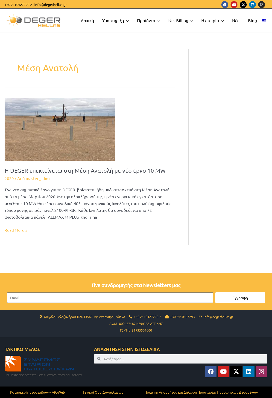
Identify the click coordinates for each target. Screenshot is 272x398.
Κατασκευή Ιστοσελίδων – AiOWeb (37, 392)
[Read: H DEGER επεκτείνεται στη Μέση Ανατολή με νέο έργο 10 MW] (60, 128)
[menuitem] (264, 20)
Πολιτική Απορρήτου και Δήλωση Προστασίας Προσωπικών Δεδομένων (201, 392)
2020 (9, 178)
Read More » (16, 229)
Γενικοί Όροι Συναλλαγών (103, 392)
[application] (126, 20)
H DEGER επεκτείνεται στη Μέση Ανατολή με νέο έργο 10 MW (87, 170)
